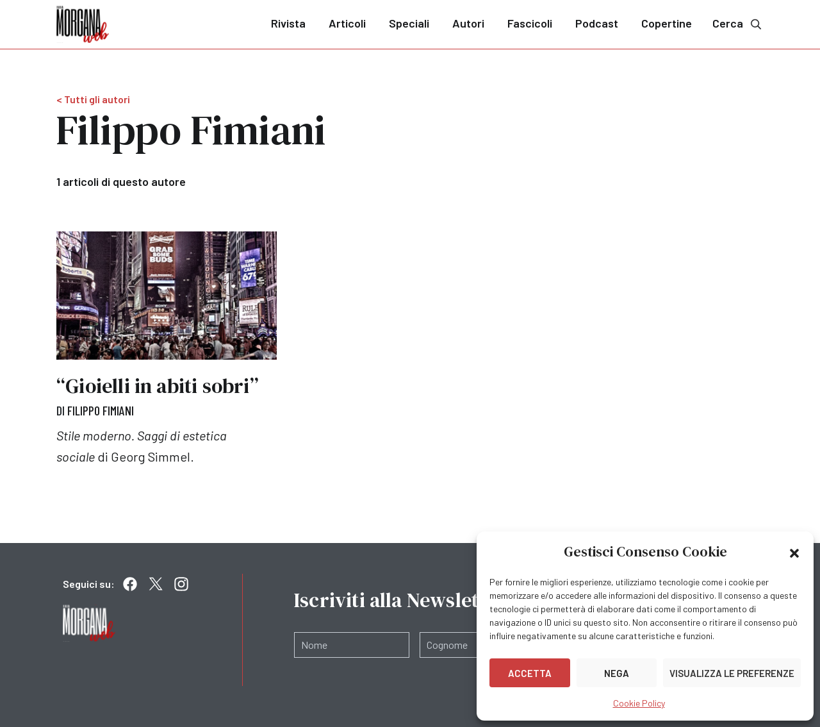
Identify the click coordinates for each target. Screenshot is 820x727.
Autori (468, 23)
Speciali (409, 23)
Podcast (596, 23)
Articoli (347, 23)
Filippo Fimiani (100, 410)
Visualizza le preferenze (731, 673)
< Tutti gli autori (93, 99)
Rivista (288, 23)
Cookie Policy (639, 703)
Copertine (666, 23)
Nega (616, 673)
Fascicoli (529, 23)
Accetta (530, 673)
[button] (794, 552)
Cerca (738, 23)
